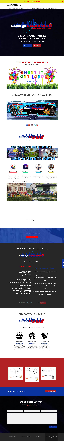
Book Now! (63, 263)
